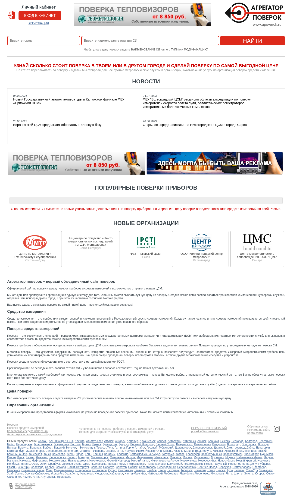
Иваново (98, 450)
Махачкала (117, 457)
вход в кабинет (40, 16)
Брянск (96, 444)
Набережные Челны (249, 457)
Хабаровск (116, 473)
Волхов (11, 447)
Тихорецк (173, 470)
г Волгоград (85, 447)
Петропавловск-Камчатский (164, 463)
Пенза (112, 463)
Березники (265, 441)
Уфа (68, 473)
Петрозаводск (136, 463)
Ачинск (201, 441)
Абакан (42, 441)
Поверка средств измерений (25, 428)
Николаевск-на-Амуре (165, 460)
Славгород (259, 467)
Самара (61, 467)
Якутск (26, 476)
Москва (187, 457)
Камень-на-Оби (17, 454)
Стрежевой (99, 470)
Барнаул (213, 441)
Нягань (25, 463)
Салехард (37, 467)
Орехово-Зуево (71, 463)
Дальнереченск (202, 447)
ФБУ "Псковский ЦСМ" (146, 253)
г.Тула (109, 447)
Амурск (108, 441)
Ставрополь (83, 470)
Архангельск (148, 441)
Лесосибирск (57, 457)
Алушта (80, 441)
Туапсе (220, 470)
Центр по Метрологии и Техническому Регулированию (35, 255)
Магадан (83, 457)
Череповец (202, 473)
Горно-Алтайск (135, 447)
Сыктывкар (125, 470)
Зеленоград (70, 450)
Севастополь (147, 467)
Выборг (47, 447)
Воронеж (35, 447)
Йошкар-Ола (153, 450)
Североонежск (186, 467)
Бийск (11, 444)
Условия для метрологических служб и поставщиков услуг (116, 431)
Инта (120, 450)
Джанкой (219, 447)
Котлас (180, 454)
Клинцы (98, 454)
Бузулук (124, 444)
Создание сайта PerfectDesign (25, 486)
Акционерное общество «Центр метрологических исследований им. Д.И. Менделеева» (90, 241)
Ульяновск (265, 470)
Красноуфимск (232, 454)
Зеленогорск (54, 450)
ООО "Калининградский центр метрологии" (202, 255)
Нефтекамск (40, 460)
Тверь (162, 470)
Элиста (248, 473)
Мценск (230, 457)
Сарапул (108, 467)
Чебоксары (171, 473)
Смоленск (13, 470)
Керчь (70, 454)
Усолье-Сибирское (37, 473)
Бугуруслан (110, 444)
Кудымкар (266, 454)
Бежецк (225, 441)
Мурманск (217, 457)
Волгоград (233, 444)
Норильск (263, 460)
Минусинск (161, 457)
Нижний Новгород (118, 460)
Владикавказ (202, 444)
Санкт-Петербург (78, 467)
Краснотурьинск (211, 454)
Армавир (132, 441)
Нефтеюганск (58, 460)
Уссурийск (57, 473)
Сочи (49, 470)
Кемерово (58, 454)
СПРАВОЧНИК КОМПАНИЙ (209, 428)
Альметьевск (94, 441)
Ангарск (120, 441)
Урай (10, 473)
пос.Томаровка (193, 463)
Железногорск (35, 450)
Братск (86, 444)
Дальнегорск (183, 447)
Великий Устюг (165, 444)
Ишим (140, 450)
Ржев (231, 463)
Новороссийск (207, 460)
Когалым (109, 454)
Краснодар (193, 454)
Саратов (121, 467)
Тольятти (200, 470)
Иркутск (129, 450)
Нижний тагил (140, 460)
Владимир (218, 444)
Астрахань (174, 441)
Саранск (96, 467)
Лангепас (42, 457)
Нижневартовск (78, 460)
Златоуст (86, 450)
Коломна (122, 454)
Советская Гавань (33, 470)
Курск (21, 457)
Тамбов (152, 470)
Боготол (75, 444)
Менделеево (145, 457)
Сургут (112, 470)
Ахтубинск (189, 441)
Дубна (250, 447)
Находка (24, 460)
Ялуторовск (48, 476)
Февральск (87, 473)
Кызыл (30, 457)
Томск (211, 470)
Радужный (220, 463)
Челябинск (187, 473)
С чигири (23, 467)
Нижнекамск (97, 460)
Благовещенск (43, 444)
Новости (12, 424)
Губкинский (166, 447)
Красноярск (251, 454)
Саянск (132, 467)
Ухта (75, 473)
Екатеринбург (16, 450)
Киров (79, 454)
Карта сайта (255, 433)
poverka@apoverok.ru (204, 431)
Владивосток (184, 444)
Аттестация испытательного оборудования (34, 434)
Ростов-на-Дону (247, 463)
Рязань (11, 467)
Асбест (161, 441)
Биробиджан (24, 444)
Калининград (192, 450)
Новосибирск (226, 460)
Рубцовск (264, 463)
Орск (86, 463)
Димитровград (236, 447)
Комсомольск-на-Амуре (145, 454)
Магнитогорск (99, 457)
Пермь (121, 463)
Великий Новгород (142, 444)
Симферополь (241, 467)
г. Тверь (99, 447)
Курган (11, 457)
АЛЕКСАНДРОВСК (61, 441)
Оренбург (54, 463)
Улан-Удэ (252, 470)
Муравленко (201, 457)
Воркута (23, 447)
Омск (34, 463)
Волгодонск (249, 444)
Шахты (238, 473)
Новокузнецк (188, 460)
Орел (43, 463)
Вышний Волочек (65, 447)
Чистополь (218, 473)
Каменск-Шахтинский (252, 450)
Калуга (207, 450)
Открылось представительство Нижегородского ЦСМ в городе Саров (195, 125)
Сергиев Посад (207, 467)
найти (252, 41)
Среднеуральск (64, 470)
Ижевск (110, 450)
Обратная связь (257, 426)
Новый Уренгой (246, 460)
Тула (230, 470)
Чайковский (155, 473)
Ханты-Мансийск (135, 473)
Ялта (36, 476)
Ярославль (64, 476)
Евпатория (263, 447)
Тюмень (239, 470)
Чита (229, 473)
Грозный (152, 447)
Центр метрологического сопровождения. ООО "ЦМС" (257, 255)
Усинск (19, 473)
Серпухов (224, 467)
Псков (208, 463)
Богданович (61, 444)
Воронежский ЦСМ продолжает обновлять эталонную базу (57, 125)
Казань (167, 450)
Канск (47, 454)
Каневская (35, 454)
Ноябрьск (13, 463)
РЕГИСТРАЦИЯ (38, 23)
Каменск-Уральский (225, 450)
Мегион (130, 457)
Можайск (175, 457)
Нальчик (12, 460)
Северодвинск (166, 467)
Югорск (259, 473)
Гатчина (120, 447)
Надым (268, 457)
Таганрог (140, 470)
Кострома (168, 454)
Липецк (72, 457)
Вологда (263, 444)
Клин (88, 454)
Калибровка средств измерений (27, 431)
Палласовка (98, 463)
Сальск (49, 467)
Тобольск (187, 470)
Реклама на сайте (258, 429)
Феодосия (101, 473)
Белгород (237, 441)
